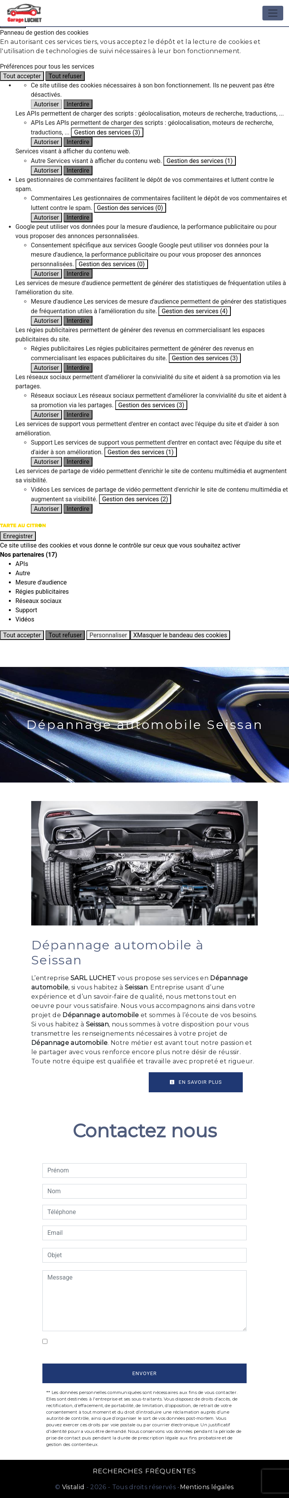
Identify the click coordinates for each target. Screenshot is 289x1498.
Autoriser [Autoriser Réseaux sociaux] (46, 414)
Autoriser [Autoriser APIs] (46, 142)
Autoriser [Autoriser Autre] (46, 170)
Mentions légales (207, 1487)
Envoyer (144, 1373)
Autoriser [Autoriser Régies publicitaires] (46, 367)
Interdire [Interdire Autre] (78, 170)
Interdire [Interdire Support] (78, 461)
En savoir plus (196, 1082)
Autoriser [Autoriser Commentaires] (46, 217)
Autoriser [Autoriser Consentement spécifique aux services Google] (46, 273)
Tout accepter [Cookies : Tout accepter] (22, 76)
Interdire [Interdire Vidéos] (78, 508)
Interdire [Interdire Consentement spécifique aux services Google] (78, 273)
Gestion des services (107, 132)
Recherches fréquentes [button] (144, 1471)
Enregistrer (18, 536)
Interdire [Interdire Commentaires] (78, 217)
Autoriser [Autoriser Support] (46, 461)
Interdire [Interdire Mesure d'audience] (78, 320)
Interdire (78, 104)
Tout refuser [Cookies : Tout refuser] (65, 76)
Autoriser (46, 104)
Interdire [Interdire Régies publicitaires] (78, 367)
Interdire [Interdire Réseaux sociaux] (78, 414)
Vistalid (73, 1487)
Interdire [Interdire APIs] (78, 142)
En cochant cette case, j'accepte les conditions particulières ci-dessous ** (147, 1346)
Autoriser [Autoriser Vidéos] (46, 508)
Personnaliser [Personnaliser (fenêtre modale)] (108, 635)
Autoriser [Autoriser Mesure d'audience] (46, 320)
